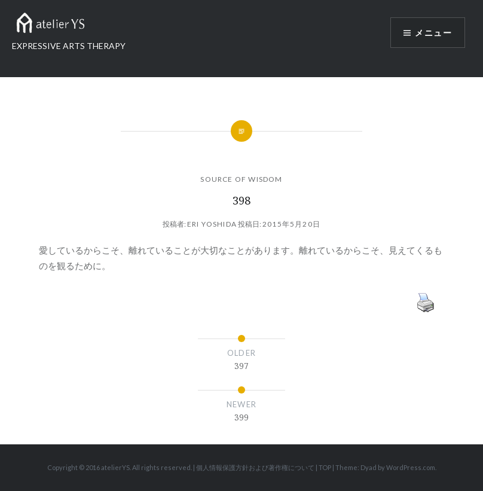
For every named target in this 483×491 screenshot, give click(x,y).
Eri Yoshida (212, 223)
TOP (325, 467)
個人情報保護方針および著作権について (255, 467)
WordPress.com (410, 467)
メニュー (433, 33)
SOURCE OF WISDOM (241, 179)
